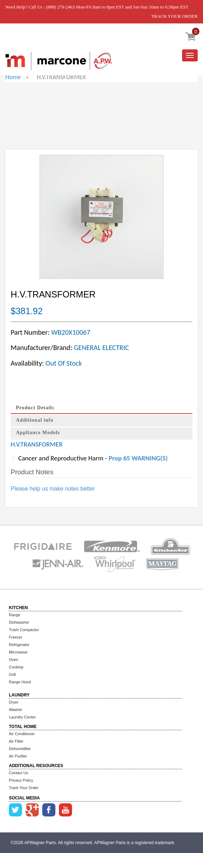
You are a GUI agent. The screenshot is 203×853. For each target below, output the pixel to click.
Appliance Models (38, 432)
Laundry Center (22, 717)
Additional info (35, 420)
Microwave (18, 652)
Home (13, 77)
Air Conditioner (22, 734)
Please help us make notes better (53, 489)
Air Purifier (18, 756)
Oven (13, 659)
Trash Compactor (24, 630)
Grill (12, 674)
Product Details (35, 407)
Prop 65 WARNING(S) (138, 458)
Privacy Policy (21, 780)
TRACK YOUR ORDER (174, 16)
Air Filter (16, 741)
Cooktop (16, 667)
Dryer (13, 702)
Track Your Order (23, 788)
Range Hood (20, 682)
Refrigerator (19, 645)
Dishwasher (19, 622)
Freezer (15, 637)
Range (14, 615)
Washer (15, 709)
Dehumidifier (20, 749)
